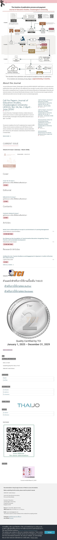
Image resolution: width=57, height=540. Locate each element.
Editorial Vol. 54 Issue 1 (9, 197)
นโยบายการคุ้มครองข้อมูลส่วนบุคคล (27, 530)
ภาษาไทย (5, 380)
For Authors (6, 392)
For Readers (6, 389)
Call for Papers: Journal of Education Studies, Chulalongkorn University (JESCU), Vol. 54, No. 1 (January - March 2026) (45, 102)
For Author (5, 412)
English (5, 377)
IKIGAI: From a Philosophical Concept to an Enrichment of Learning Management (26, 229)
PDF (6, 185)
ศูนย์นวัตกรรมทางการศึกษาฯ (15, 516)
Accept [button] (49, 532)
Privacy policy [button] (34, 537)
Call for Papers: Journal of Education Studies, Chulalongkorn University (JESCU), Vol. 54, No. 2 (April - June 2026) (17, 105)
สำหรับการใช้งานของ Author (18, 286)
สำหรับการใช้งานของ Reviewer (19, 291)
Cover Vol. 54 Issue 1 (8, 180)
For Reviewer (6, 414)
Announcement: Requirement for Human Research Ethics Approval (45, 133)
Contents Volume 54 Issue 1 (11, 213)
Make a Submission (7, 349)
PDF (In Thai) (8, 234)
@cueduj (11, 518)
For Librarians (6, 394)
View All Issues (7, 264)
